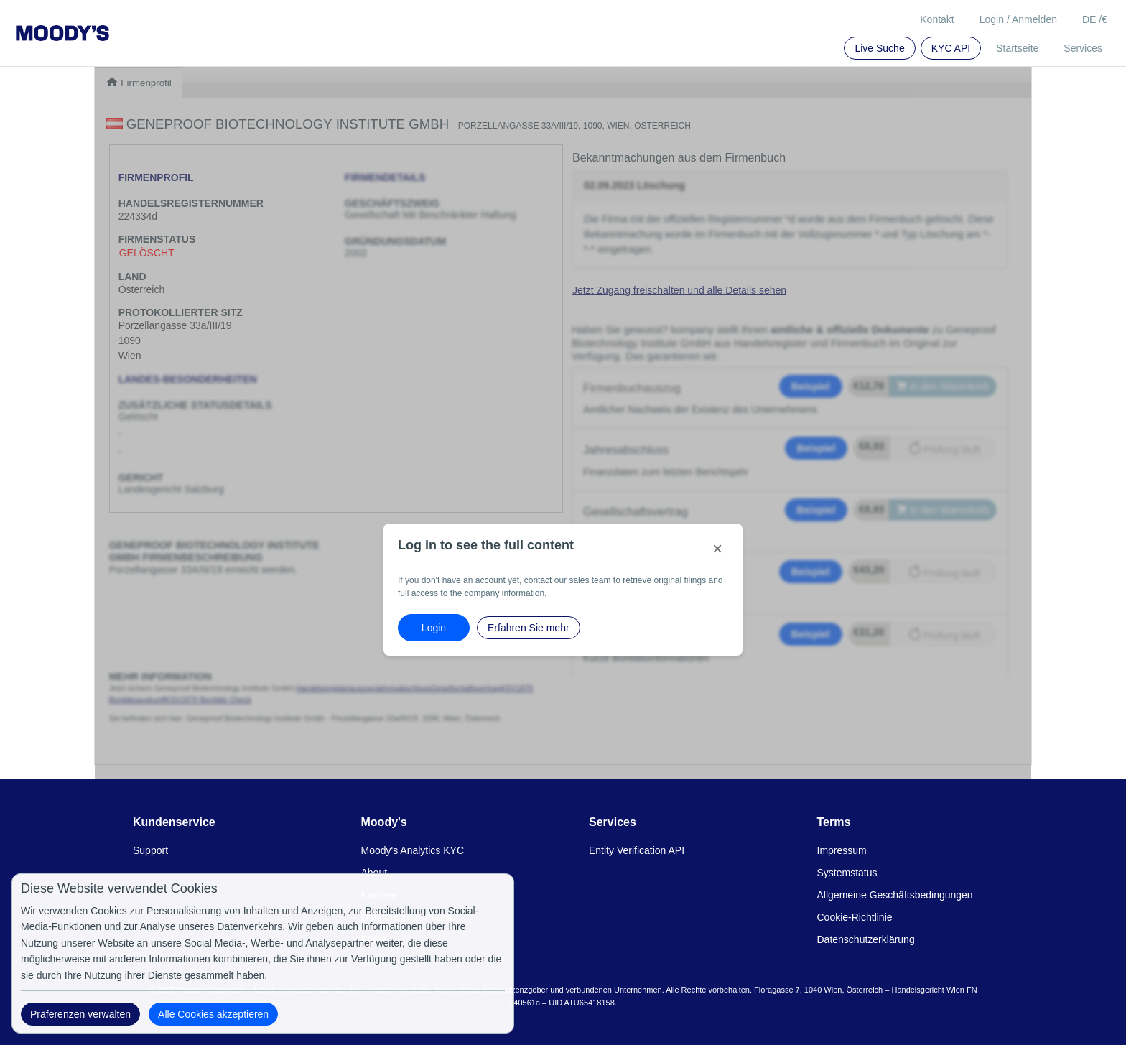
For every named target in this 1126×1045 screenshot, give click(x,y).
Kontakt (937, 19)
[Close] (717, 548)
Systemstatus (847, 872)
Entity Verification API (636, 850)
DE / (1094, 19)
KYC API (950, 48)
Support (150, 850)
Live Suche (879, 48)
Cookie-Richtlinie (855, 917)
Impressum (842, 850)
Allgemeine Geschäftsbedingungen (895, 895)
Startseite (1017, 48)
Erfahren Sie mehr (528, 627)
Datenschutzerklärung (866, 939)
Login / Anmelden (1018, 19)
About (374, 872)
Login (434, 627)
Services (1083, 48)
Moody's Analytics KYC (413, 850)
